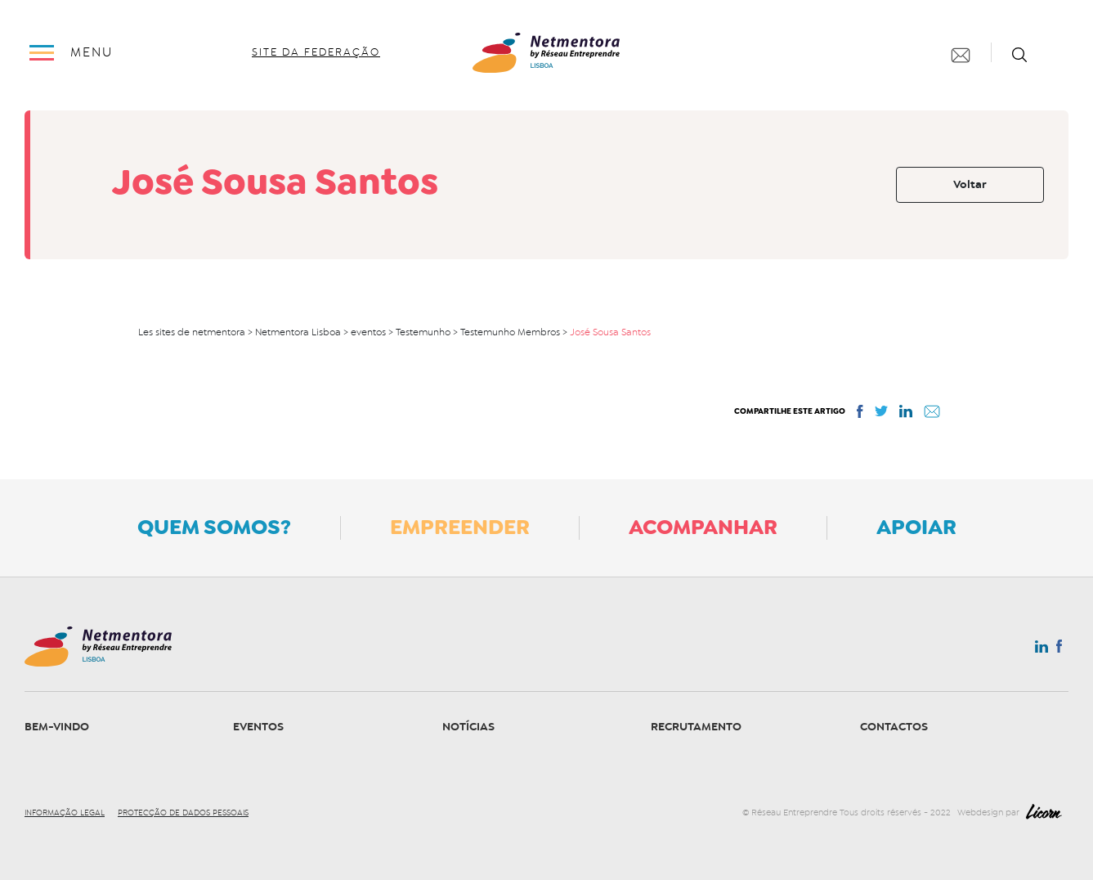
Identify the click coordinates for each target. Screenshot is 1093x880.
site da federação (316, 52)
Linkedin (1041, 650)
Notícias (468, 727)
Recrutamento (696, 727)
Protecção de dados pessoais (183, 813)
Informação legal (65, 813)
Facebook (1059, 649)
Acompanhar (703, 527)
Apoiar (916, 527)
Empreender (460, 527)
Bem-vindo (57, 727)
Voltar (970, 184)
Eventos (258, 727)
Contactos (894, 727)
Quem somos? (214, 527)
